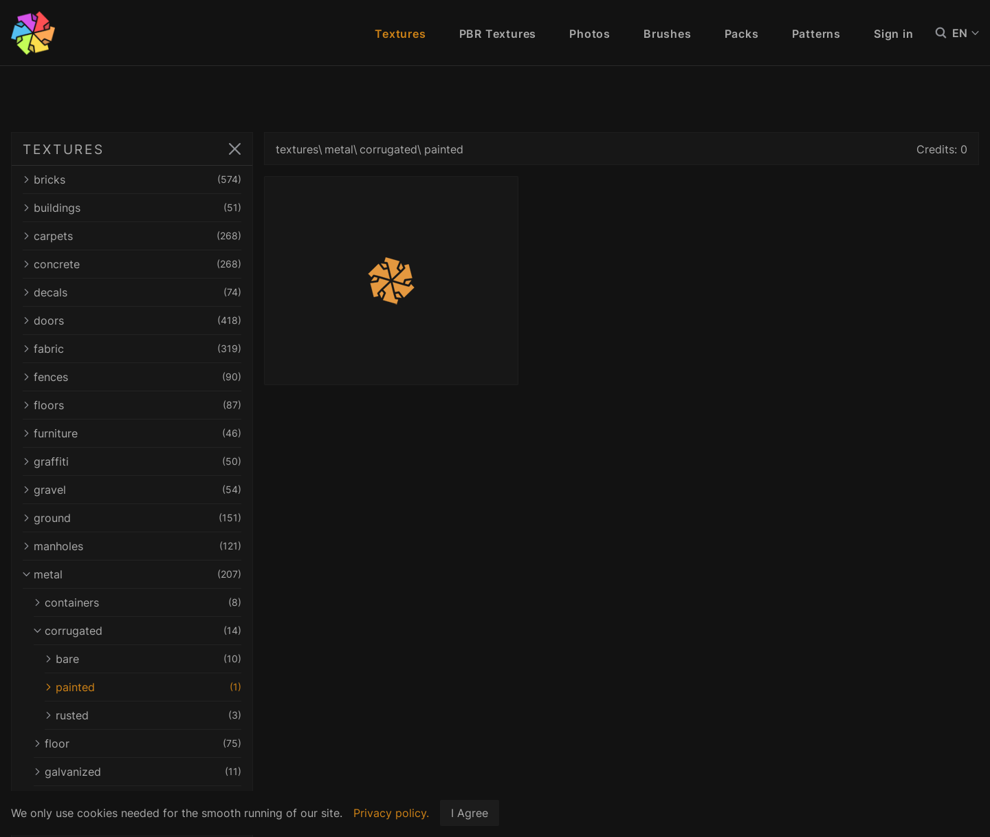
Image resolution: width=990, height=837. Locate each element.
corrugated (137, 630)
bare (143, 659)
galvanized (137, 771)
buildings (132, 207)
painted (143, 687)
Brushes (668, 34)
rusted (143, 715)
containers (137, 602)
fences (132, 377)
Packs (742, 34)
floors (132, 405)
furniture (132, 433)
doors (132, 320)
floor (137, 743)
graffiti (132, 461)
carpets (132, 236)
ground (132, 518)
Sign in (894, 34)
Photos (589, 34)
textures (297, 149)
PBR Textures (498, 34)
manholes (132, 546)
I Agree (469, 813)
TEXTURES (63, 149)
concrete (132, 264)
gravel (132, 489)
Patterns (816, 34)
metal (132, 574)
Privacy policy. (391, 813)
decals (132, 292)
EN (965, 33)
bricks (132, 179)
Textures (400, 34)
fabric (132, 348)
